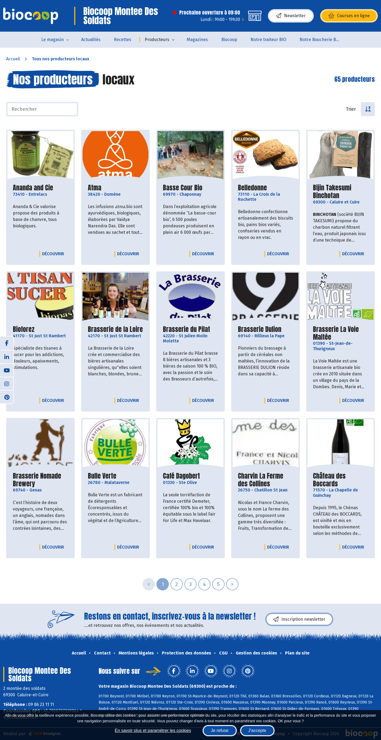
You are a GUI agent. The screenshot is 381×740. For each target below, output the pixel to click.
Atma (94, 188)
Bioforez (24, 329)
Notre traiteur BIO (268, 39)
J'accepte (257, 730)
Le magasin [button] (52, 39)
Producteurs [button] (157, 39)
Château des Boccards (340, 480)
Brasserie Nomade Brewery (40, 480)
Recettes (122, 39)
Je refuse (220, 730)
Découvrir (54, 253)
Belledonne (252, 188)
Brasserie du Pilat (186, 329)
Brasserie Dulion (259, 329)
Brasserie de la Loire (115, 329)
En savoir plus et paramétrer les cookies (153, 730)
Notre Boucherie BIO (320, 39)
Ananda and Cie (33, 188)
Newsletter (291, 15)
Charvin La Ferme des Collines (265, 480)
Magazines (197, 39)
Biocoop (229, 39)
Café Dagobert (181, 476)
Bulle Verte (102, 476)
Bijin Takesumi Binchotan (340, 191)
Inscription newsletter (299, 619)
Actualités (90, 39)
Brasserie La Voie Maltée (340, 333)
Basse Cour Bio (182, 188)
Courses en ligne (349, 15)
